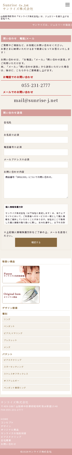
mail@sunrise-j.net (36, 100)
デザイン (6, 426)
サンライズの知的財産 (14, 433)
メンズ (7, 347)
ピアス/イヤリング (13, 333)
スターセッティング (14, 366)
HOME (4, 419)
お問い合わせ (8, 444)
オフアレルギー (11, 380)
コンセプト (7, 422)
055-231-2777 (36, 85)
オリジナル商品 (10, 429)
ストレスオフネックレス (16, 373)
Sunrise (18, 6)
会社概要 (6, 440)
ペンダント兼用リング (15, 387)
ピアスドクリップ (13, 359)
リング (7, 319)
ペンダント (9, 326)
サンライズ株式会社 (14, 402)
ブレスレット (10, 340)
